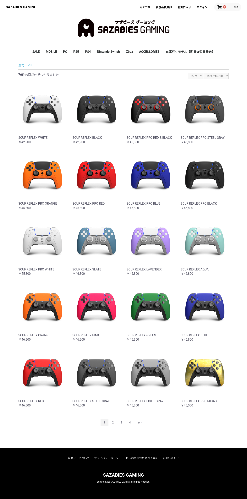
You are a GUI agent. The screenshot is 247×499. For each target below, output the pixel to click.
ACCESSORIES (149, 52)
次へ (140, 422)
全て (21, 65)
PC (65, 52)
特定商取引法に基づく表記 (142, 458)
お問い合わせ (171, 458)
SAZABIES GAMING (21, 7)
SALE (36, 52)
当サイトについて (79, 458)
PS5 (76, 52)
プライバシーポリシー (107, 458)
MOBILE (51, 52)
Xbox (129, 52)
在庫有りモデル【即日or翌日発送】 (190, 52)
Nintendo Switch (108, 52)
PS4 (88, 52)
